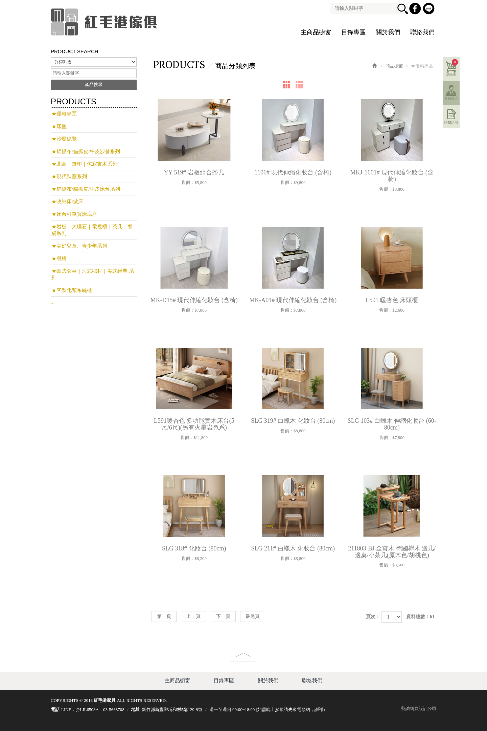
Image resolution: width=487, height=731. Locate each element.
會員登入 (452, 98)
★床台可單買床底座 (74, 214)
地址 (135, 709)
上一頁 (193, 616)
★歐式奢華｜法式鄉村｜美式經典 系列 (92, 274)
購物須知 (452, 122)
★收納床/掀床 (67, 201)
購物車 (453, 67)
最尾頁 (253, 616)
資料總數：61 (420, 616)
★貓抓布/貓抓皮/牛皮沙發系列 (85, 151)
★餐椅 (59, 258)
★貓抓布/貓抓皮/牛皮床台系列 (85, 189)
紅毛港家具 (105, 22)
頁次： (373, 616)
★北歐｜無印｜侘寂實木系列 (84, 164)
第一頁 (164, 616)
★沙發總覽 (64, 139)
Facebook (416, 9)
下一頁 (223, 616)
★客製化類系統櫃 (71, 290)
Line (429, 9)
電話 (55, 709)
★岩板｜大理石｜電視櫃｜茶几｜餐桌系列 (92, 230)
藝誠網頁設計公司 (418, 708)
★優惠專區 (64, 114)
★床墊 (59, 126)
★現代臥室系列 (69, 176)
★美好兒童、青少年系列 (79, 246)
